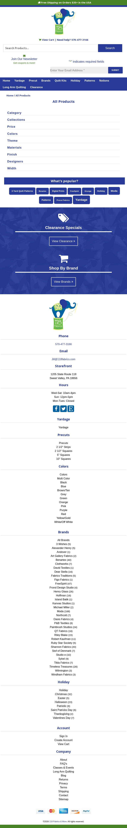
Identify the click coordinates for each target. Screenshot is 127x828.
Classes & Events (63, 767)
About (63, 759)
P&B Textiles (61, 623)
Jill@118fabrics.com (63, 359)
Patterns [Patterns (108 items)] (46, 200)
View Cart (47, 39)
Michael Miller (62, 607)
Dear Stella (60, 571)
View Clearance (63, 241)
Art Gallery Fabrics (62, 556)
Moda (60, 611)
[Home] (64, 33)
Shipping (63, 791)
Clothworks (61, 563)
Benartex (61, 559)
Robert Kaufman (61, 639)
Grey (63, 494)
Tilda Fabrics (61, 662)
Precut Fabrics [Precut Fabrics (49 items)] (63, 200)
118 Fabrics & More (58, 821)
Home (6, 80)
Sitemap (63, 799)
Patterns (90, 80)
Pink (63, 506)
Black (63, 482)
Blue (63, 486)
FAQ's (63, 763)
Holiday (75, 80)
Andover (62, 552)
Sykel (61, 658)
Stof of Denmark (61, 650)
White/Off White (63, 522)
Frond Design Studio (62, 587)
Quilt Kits (60, 80)
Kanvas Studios (61, 603)
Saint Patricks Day (61, 710)
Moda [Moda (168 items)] (114, 190)
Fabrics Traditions (61, 575)
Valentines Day (61, 717)
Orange (63, 502)
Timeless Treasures (60, 666)
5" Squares (63, 455)
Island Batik (61, 599)
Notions (104, 80)
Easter (61, 698)
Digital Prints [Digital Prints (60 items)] (58, 191)
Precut (33, 80)
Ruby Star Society (61, 643)
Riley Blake (61, 635)
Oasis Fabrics (62, 619)
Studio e (61, 654)
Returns (63, 779)
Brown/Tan (63, 490)
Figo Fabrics (61, 579)
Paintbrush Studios (61, 627)
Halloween (61, 702)
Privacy (63, 783)
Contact (63, 795)
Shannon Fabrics (61, 646)
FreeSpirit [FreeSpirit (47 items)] (74, 191)
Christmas (61, 694)
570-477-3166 (79, 39)
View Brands (63, 281)
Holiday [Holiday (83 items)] (101, 191)
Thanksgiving (61, 714)
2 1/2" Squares (63, 451)
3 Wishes (61, 544)
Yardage (19, 80)
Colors (63, 474)
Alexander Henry (61, 548)
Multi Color (63, 478)
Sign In (63, 736)
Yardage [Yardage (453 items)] (81, 199)
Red (63, 514)
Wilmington (61, 670)
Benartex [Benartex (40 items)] (42, 191)
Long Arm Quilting (14, 87)
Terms (63, 787)
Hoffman (61, 595)
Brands (45, 80)
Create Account (63, 740)
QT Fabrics (60, 631)
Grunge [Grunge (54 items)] (88, 191)
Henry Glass (61, 591)
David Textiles (62, 567)
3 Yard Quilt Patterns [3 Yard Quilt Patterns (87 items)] (22, 191)
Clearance (36, 87)
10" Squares (63, 458)
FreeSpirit (61, 583)
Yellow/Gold (63, 518)
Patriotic (61, 706)
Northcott (61, 615)
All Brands (64, 540)
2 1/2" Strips (63, 447)
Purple (63, 510)
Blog (63, 775)
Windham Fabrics (61, 674)
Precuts (63, 443)
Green (63, 498)
